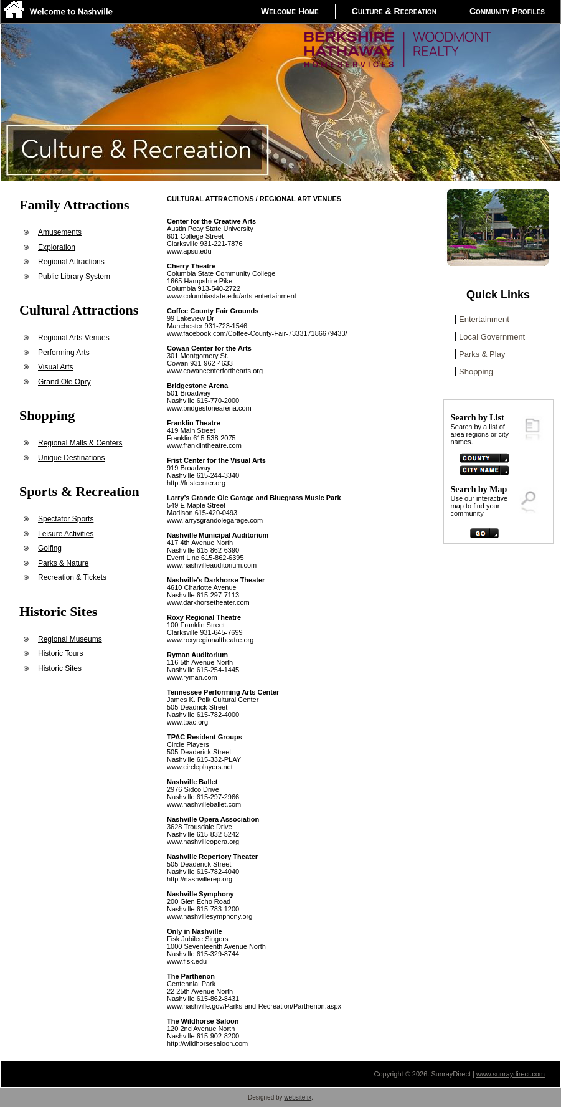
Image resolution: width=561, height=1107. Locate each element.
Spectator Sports (65, 519)
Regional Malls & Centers (80, 443)
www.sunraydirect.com (510, 1074)
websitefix (297, 1097)
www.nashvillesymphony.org (209, 916)
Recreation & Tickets (72, 577)
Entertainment (484, 319)
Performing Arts (64, 352)
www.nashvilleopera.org (203, 841)
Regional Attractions (71, 261)
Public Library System (74, 276)
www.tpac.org (187, 722)
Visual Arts (55, 367)
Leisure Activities (65, 534)
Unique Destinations (71, 458)
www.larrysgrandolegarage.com (215, 520)
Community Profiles (507, 11)
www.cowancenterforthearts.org (215, 370)
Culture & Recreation (394, 11)
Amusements (60, 232)
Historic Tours (60, 653)
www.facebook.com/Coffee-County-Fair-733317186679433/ (257, 333)
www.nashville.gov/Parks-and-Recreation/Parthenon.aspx (254, 1006)
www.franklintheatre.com (204, 445)
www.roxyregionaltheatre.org (210, 640)
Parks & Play (482, 354)
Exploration (56, 247)
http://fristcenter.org (196, 483)
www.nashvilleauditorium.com (212, 565)
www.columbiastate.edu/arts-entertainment (231, 296)
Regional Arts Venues (74, 337)
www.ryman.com (192, 677)
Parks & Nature (63, 563)
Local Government (492, 336)
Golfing (50, 548)
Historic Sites (60, 668)
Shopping (476, 371)
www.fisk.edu (187, 961)
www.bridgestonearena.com (209, 408)
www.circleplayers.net (200, 767)
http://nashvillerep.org (199, 879)
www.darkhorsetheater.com (208, 602)
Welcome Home (290, 11)
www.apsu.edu (189, 251)
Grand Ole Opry (64, 382)
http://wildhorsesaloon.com (207, 1043)
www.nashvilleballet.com (204, 804)
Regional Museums (70, 639)
